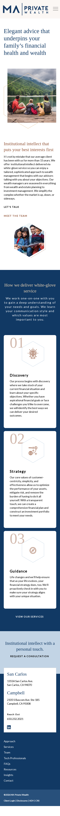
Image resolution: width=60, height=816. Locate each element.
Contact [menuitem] (8, 780)
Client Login (9, 800)
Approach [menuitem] (9, 741)
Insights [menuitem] (8, 775)
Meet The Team (15, 215)
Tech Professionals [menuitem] (15, 758)
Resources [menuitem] (10, 769)
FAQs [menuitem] (7, 763)
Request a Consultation (29, 656)
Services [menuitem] (9, 746)
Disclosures (22, 800)
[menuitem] (9, 727)
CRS (37, 800)
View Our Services (30, 616)
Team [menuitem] (7, 752)
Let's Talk (11, 206)
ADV (31, 800)
